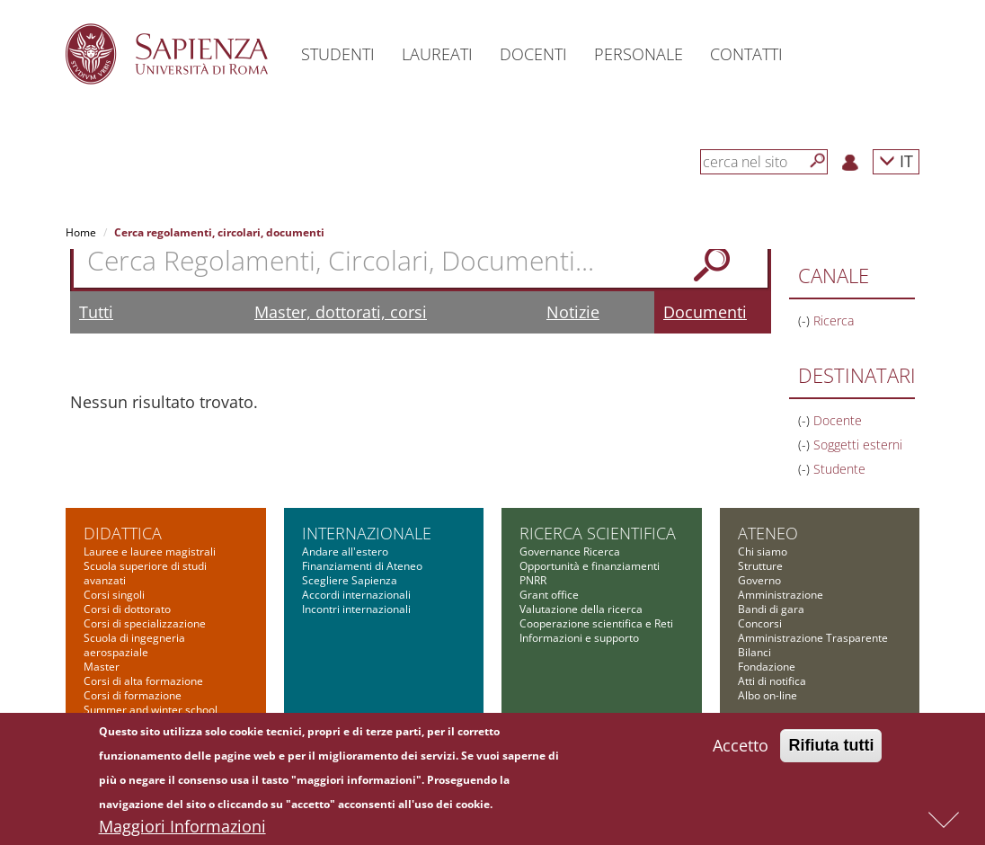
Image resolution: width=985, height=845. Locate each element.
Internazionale (366, 533)
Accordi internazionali (356, 594)
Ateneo (768, 533)
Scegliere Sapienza (349, 580)
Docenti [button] (533, 54)
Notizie (572, 312)
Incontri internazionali (356, 609)
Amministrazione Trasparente (813, 637)
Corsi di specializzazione (145, 623)
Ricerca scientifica (597, 533)
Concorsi (760, 623)
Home (81, 232)
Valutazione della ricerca (581, 609)
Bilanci (754, 652)
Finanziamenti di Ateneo (362, 566)
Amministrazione (780, 594)
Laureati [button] (437, 54)
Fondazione (766, 666)
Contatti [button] (746, 54)
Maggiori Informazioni (182, 830)
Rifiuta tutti (831, 750)
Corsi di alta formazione (143, 681)
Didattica (123, 533)
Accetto (740, 749)
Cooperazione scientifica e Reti (596, 623)
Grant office (549, 594)
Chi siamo (762, 551)
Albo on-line (767, 695)
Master (102, 666)
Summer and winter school (150, 709)
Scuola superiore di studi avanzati (145, 573)
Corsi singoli (114, 594)
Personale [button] (638, 54)
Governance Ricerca (569, 551)
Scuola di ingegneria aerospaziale (134, 645)
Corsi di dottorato (127, 609)
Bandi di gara (771, 609)
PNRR (532, 580)
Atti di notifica (772, 681)
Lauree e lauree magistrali (150, 551)
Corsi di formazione (133, 695)
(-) (805, 320)
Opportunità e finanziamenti (589, 566)
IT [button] (896, 160)
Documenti (705, 312)
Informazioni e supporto (579, 637)
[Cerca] (818, 161)
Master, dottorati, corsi (340, 312)
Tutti (96, 312)
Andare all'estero (345, 551)
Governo (759, 580)
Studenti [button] (338, 54)
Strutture (760, 566)
